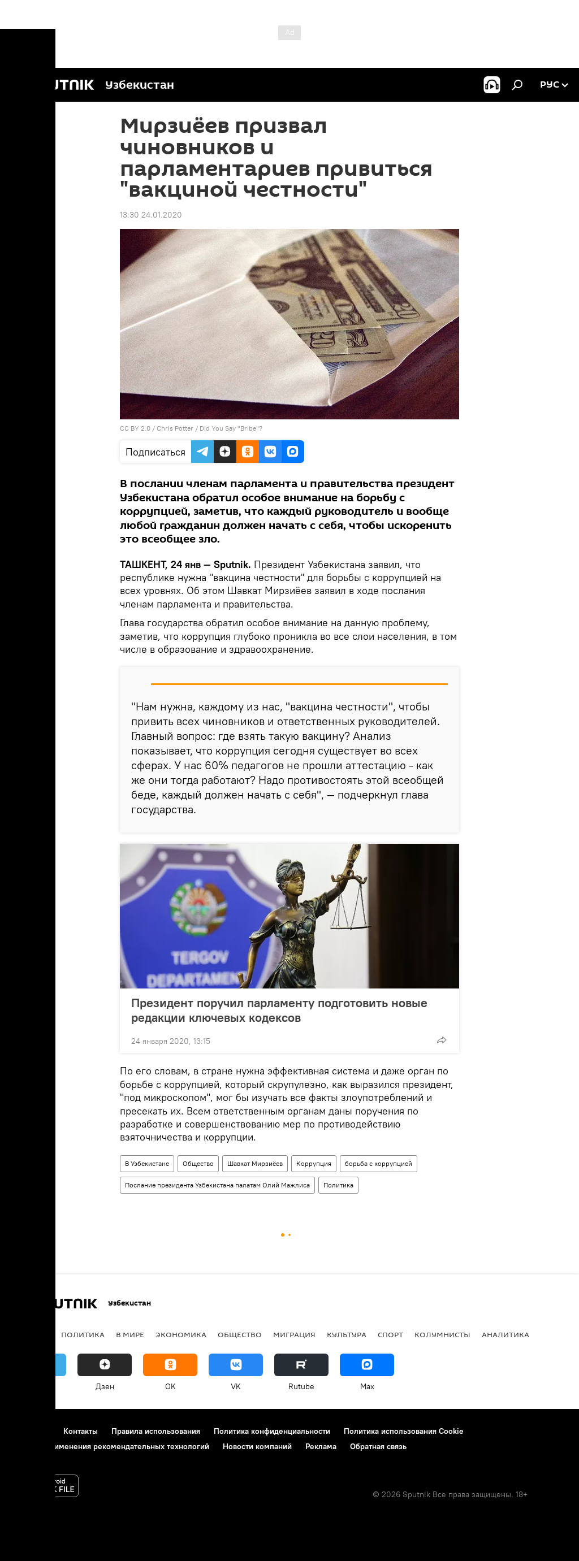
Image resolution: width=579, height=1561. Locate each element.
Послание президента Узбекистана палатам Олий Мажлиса (217, 1185)
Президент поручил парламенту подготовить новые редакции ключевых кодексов (279, 1010)
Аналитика (505, 1334)
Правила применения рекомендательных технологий (110, 1446)
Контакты (80, 1431)
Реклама (320, 1446)
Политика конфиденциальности (272, 1431)
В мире (130, 1334)
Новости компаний (257, 1446)
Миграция (294, 1334)
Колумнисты (442, 1334)
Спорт (390, 1334)
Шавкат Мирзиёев (255, 1163)
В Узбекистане (147, 1163)
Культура (346, 1334)
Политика (338, 1185)
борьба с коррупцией (378, 1163)
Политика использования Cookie (404, 1431)
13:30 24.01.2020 (151, 215)
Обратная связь (378, 1446)
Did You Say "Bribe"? (231, 428)
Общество (198, 1163)
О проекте (31, 1431)
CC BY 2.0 (135, 428)
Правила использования (155, 1431)
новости (31, 1334)
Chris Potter (175, 428)
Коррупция (313, 1163)
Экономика (180, 1334)
